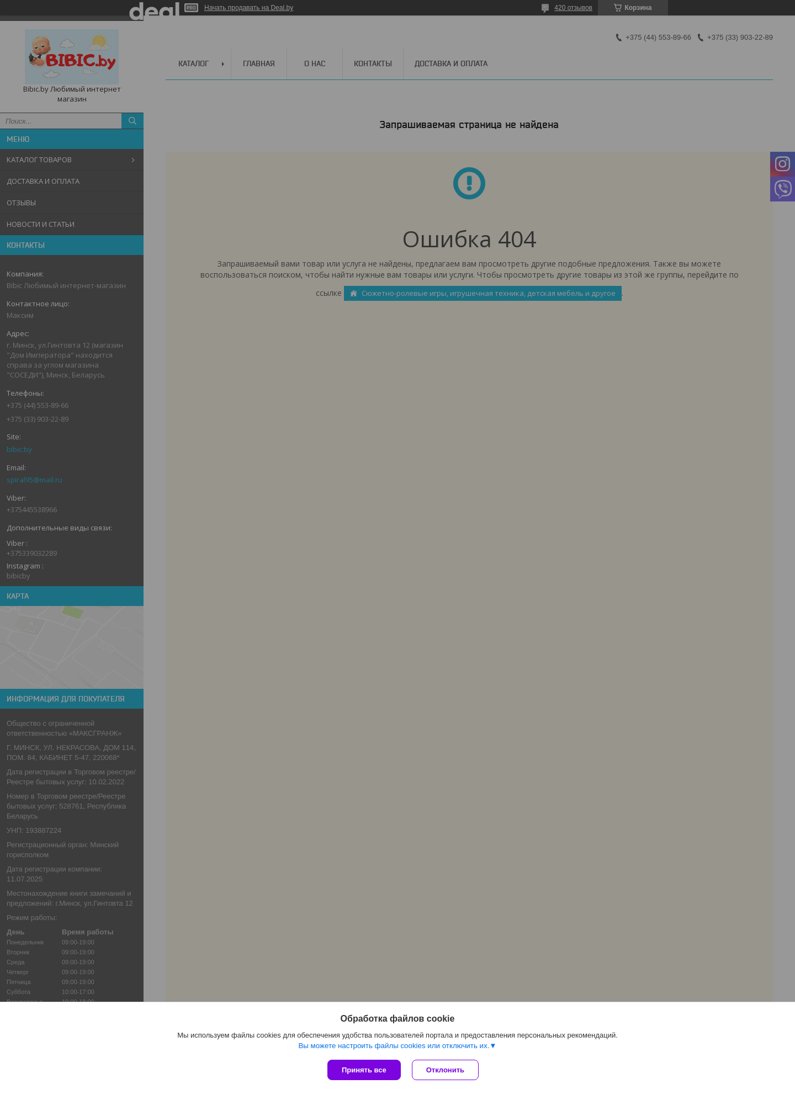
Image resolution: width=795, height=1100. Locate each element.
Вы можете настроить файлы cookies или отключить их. (393, 1045)
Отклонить (445, 1070)
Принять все (364, 1070)
